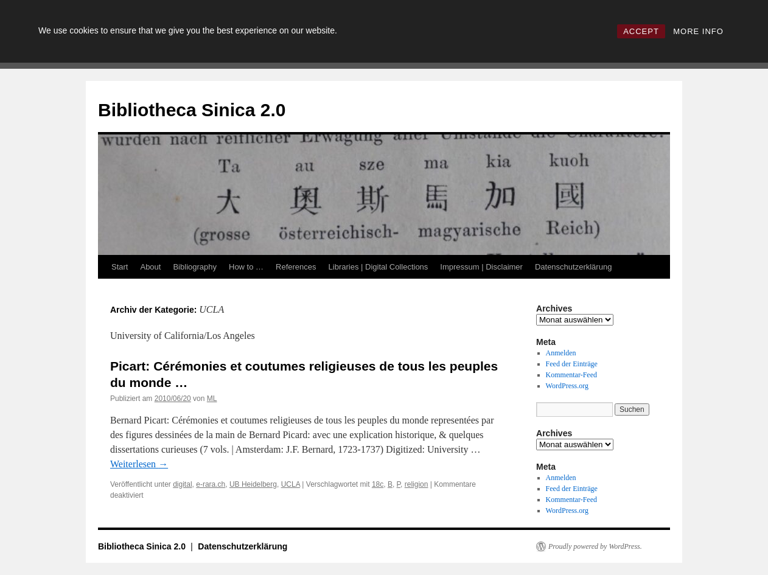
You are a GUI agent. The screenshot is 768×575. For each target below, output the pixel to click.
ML (212, 398)
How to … (246, 266)
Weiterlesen (139, 464)
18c (377, 484)
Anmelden (561, 353)
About (150, 266)
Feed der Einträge (572, 364)
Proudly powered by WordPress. (595, 546)
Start (119, 266)
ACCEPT (641, 31)
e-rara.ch (210, 484)
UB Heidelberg (253, 484)
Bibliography (195, 266)
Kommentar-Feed (571, 375)
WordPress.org (567, 386)
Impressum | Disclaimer (481, 266)
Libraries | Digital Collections (378, 266)
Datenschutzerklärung (573, 266)
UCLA (290, 484)
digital (182, 484)
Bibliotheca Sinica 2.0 (191, 110)
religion (416, 484)
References (296, 266)
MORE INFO (698, 31)
